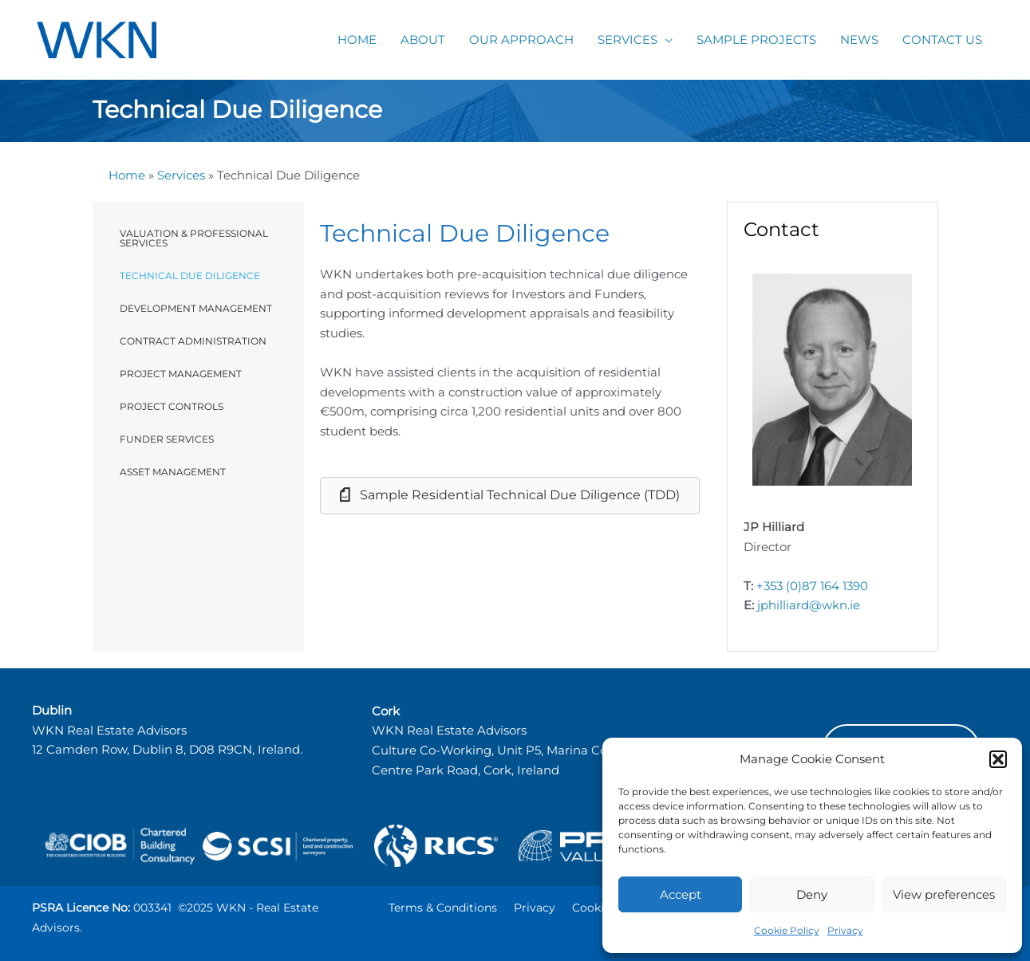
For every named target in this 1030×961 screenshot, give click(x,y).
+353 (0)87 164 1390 (812, 585)
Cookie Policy (786, 930)
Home (127, 175)
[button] (998, 759)
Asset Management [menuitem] (173, 472)
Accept (680, 894)
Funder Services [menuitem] (167, 439)
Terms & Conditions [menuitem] (443, 907)
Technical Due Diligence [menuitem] (190, 276)
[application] (665, 39)
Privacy (845, 930)
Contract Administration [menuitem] (193, 341)
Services (181, 175)
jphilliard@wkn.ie (808, 604)
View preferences (944, 894)
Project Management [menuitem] (181, 374)
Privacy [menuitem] (534, 907)
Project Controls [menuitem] (171, 406)
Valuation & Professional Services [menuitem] (194, 238)
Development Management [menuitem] (196, 308)
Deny (811, 894)
